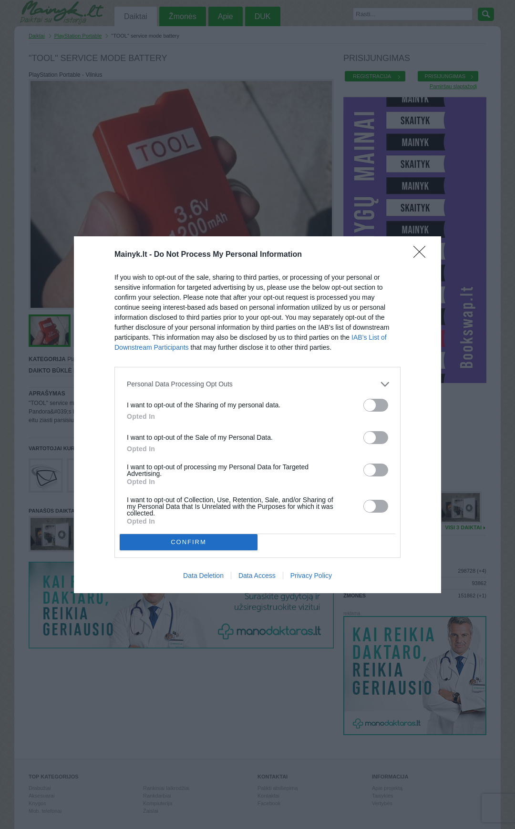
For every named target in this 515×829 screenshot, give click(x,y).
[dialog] (257, 414)
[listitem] (257, 384)
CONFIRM (188, 542)
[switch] (375, 405)
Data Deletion (203, 575)
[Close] (422, 255)
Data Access (257, 575)
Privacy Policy (311, 575)
